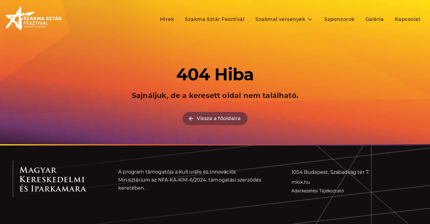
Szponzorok (340, 19)
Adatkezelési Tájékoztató (317, 191)
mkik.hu (300, 182)
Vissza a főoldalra (214, 118)
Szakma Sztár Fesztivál (214, 19)
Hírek (167, 19)
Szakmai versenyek (284, 19)
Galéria (375, 19)
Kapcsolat (407, 19)
